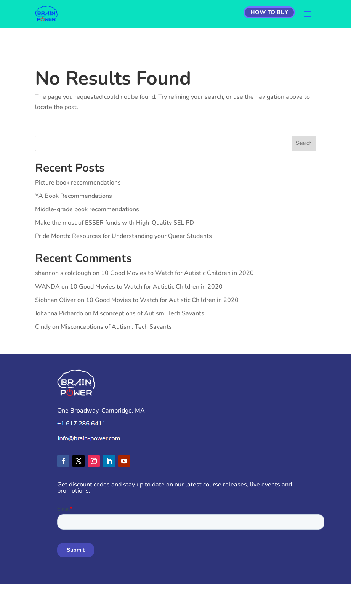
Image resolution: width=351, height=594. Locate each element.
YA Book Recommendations (73, 196)
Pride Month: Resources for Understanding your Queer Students (123, 236)
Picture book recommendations (78, 182)
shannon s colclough (63, 273)
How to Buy (269, 12)
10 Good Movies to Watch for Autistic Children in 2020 (177, 273)
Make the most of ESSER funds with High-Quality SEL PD (114, 222)
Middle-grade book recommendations (87, 209)
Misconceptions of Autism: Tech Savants (148, 313)
